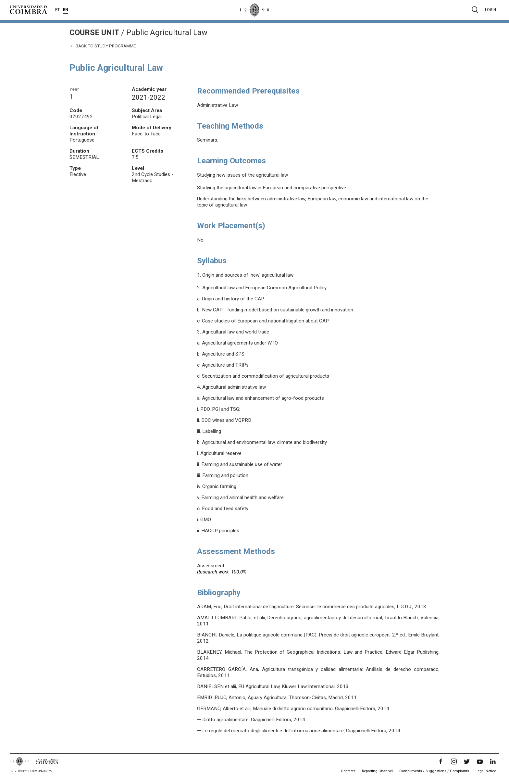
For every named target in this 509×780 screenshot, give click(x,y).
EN (65, 9)
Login (490, 10)
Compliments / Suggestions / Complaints (434, 771)
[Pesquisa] (475, 9)
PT (57, 9)
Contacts (348, 771)
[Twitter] (466, 761)
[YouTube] (479, 761)
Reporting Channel (377, 771)
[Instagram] (453, 761)
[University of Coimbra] (28, 9)
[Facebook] (440, 761)
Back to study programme (102, 46)
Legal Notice (486, 771)
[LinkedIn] (492, 761)
